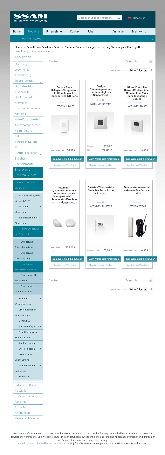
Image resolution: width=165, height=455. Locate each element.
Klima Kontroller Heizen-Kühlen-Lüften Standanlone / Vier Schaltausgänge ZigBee (137, 93)
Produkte (33, 31)
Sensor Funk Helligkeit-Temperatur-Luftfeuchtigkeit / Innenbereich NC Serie (64, 91)
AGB (70, 443)
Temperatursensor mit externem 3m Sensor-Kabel (137, 190)
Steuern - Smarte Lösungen (80, 47)
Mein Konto (139, 31)
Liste (56, 69)
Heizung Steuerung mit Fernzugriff (120, 47)
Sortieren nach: (119, 70)
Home (17, 31)
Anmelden (119, 31)
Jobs (90, 31)
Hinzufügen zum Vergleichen (64, 165)
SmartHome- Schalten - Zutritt (43, 47)
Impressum (60, 443)
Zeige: (129, 61)
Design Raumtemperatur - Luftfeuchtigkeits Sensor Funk (101, 90)
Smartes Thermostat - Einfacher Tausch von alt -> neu (101, 190)
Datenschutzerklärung (40, 443)
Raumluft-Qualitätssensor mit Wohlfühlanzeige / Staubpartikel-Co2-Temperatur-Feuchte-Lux (64, 195)
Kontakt (75, 31)
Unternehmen (54, 31)
